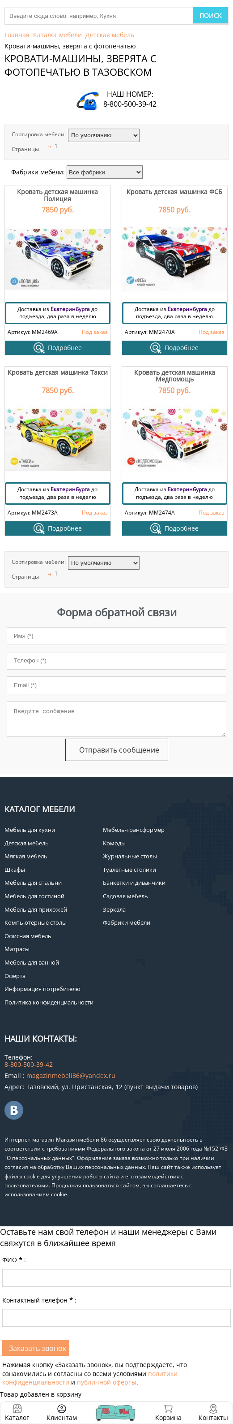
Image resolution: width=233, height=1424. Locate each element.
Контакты (213, 1417)
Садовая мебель (125, 896)
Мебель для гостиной (34, 896)
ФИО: (14, 1259)
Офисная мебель (27, 936)
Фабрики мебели (126, 922)
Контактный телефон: (39, 1300)
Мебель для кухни (29, 830)
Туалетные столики (129, 870)
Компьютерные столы (35, 922)
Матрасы (17, 949)
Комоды (114, 843)
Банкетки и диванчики (134, 883)
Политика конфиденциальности (48, 1002)
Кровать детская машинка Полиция (57, 195)
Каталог (17, 1417)
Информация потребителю (42, 989)
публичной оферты (106, 1382)
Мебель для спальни (33, 883)
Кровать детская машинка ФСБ (174, 191)
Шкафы (14, 870)
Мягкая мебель (25, 856)
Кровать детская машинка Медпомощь (174, 375)
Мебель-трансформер (134, 830)
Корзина (168, 1412)
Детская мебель (109, 34)
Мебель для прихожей (35, 909)
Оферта (14, 976)
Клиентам (62, 1417)
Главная (17, 34)
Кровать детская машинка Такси (58, 372)
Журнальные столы (130, 856)
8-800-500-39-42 (130, 104)
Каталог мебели (57, 34)
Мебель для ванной (31, 962)
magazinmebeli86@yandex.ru (70, 1075)
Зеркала (114, 909)
